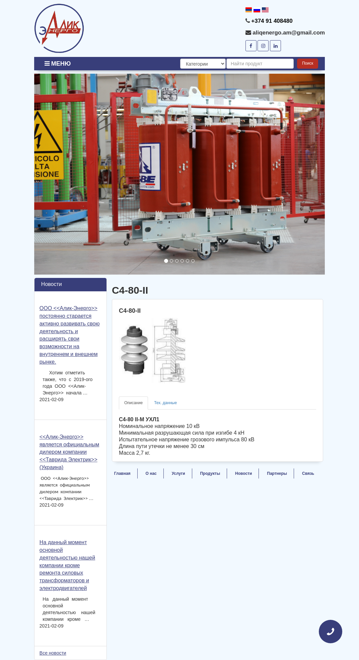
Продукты (210, 473)
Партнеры (277, 473)
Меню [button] (58, 63)
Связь (308, 473)
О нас (151, 473)
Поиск (307, 63)
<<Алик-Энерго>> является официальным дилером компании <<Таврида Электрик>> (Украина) (69, 452)
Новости (243, 473)
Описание (133, 402)
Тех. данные (165, 402)
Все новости (53, 653)
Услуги (178, 473)
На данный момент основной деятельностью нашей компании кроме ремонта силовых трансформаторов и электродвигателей (67, 565)
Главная (122, 473)
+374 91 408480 (271, 21)
